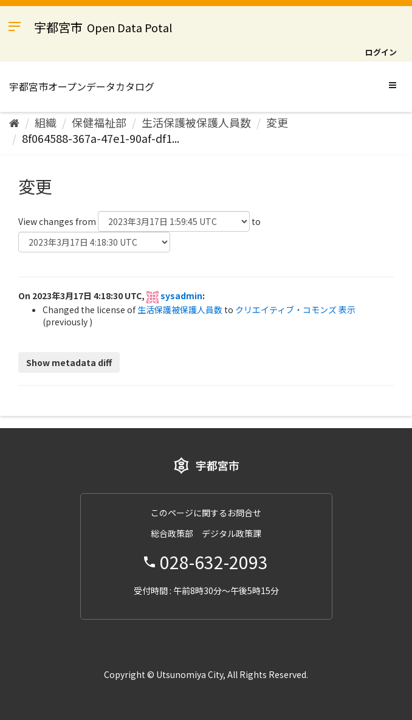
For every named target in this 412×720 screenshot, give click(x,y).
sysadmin (181, 295)
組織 (46, 122)
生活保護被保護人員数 (196, 122)
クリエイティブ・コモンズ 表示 (295, 309)
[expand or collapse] (392, 84)
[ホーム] (14, 122)
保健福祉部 (99, 122)
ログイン (381, 52)
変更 (277, 122)
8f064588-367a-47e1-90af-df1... (100, 138)
